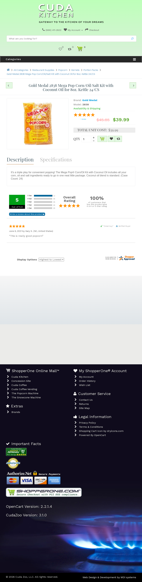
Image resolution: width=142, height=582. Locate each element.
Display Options (27, 259)
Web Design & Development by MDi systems (109, 577)
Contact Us (86, 399)
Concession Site (21, 380)
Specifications (56, 159)
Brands (15, 412)
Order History (87, 380)
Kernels (75, 69)
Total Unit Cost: (92, 130)
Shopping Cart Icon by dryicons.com (101, 430)
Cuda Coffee (19, 385)
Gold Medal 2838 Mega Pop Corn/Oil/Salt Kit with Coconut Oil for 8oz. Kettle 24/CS (51, 73)
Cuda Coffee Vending (24, 389)
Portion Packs (90, 69)
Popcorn (62, 69)
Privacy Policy (87, 422)
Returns (84, 403)
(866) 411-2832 (51, 30)
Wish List (84, 385)
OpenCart (100, 435)
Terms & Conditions (91, 426)
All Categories (21, 69)
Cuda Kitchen (19, 376)
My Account (73, 30)
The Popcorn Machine (24, 393)
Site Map (84, 408)
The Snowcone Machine (26, 397)
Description (20, 159)
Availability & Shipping (86, 108)
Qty (76, 138)
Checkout (92, 30)
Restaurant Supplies (43, 69)
